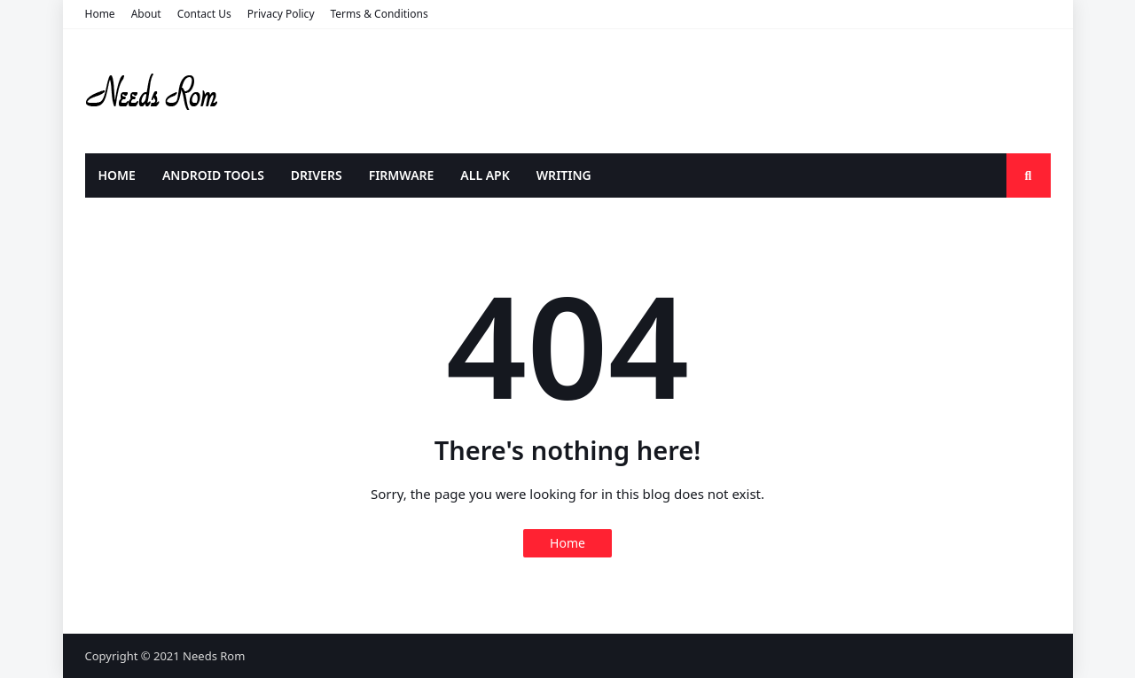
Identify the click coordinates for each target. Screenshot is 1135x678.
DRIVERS (316, 175)
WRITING (563, 175)
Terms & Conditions (379, 13)
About (146, 13)
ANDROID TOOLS (213, 175)
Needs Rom (214, 656)
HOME (117, 175)
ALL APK (484, 175)
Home (100, 13)
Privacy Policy (281, 13)
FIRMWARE (401, 175)
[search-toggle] (1028, 175)
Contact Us (204, 13)
